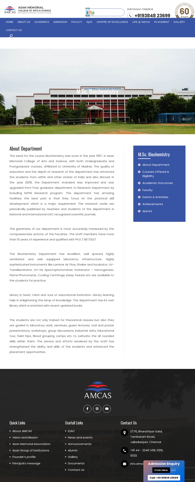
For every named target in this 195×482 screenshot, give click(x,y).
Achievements (150, 193)
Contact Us (76, 458)
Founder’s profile (24, 445)
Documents (76, 452)
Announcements (80, 432)
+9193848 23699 (152, 16)
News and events (80, 426)
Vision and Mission (25, 426)
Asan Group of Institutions (30, 439)
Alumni (145, 200)
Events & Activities (153, 186)
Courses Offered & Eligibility (153, 162)
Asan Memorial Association (31, 432)
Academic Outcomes (155, 172)
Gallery (73, 445)
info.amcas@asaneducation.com (154, 452)
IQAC (71, 420)
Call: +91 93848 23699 (164, 478)
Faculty (145, 179)
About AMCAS (22, 420)
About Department (154, 153)
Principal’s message (26, 452)
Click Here (162, 470)
